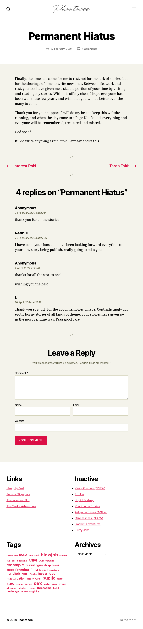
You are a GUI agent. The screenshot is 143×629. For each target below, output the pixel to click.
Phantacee (25, 620)
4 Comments (89, 48)
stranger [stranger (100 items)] (11, 588)
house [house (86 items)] (33, 574)
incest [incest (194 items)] (42, 573)
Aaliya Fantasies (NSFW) (91, 512)
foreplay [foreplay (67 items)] (43, 570)
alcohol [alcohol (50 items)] (9, 556)
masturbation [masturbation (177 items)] (15, 578)
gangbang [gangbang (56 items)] (54, 570)
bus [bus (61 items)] (8, 561)
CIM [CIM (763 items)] (33, 559)
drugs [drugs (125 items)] (10, 569)
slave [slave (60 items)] (54, 584)
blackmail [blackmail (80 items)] (34, 555)
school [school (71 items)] (19, 584)
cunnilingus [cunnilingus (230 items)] (34, 565)
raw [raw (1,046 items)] (10, 583)
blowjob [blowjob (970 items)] (49, 554)
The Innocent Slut (17, 500)
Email (76, 405)
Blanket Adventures (87, 524)
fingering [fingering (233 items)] (22, 569)
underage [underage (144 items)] (12, 591)
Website (19, 421)
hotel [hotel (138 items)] (25, 573)
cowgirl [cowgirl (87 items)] (49, 560)
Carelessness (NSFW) (89, 518)
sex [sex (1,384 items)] (38, 583)
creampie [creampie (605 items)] (15, 564)
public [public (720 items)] (48, 578)
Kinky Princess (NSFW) (90, 488)
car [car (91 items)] (13, 560)
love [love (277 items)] (52, 573)
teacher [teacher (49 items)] (32, 588)
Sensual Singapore (18, 494)
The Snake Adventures (21, 506)
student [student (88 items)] (22, 588)
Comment (21, 373)
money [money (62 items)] (30, 579)
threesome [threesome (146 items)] (44, 588)
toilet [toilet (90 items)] (56, 588)
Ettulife (79, 494)
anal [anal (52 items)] (16, 556)
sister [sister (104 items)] (47, 584)
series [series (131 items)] (28, 584)
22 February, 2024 (61, 48)
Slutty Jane (82, 530)
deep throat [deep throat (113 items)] (51, 565)
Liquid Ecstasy (84, 500)
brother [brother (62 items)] (63, 555)
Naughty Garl (15, 488)
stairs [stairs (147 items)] (62, 584)
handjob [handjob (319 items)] (13, 573)
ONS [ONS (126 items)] (38, 578)
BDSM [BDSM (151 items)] (23, 555)
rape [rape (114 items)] (60, 578)
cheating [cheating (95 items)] (22, 560)
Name (18, 405)
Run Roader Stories (87, 506)
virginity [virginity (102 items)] (34, 591)
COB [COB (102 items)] (41, 560)
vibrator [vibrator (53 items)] (24, 592)
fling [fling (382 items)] (34, 569)
